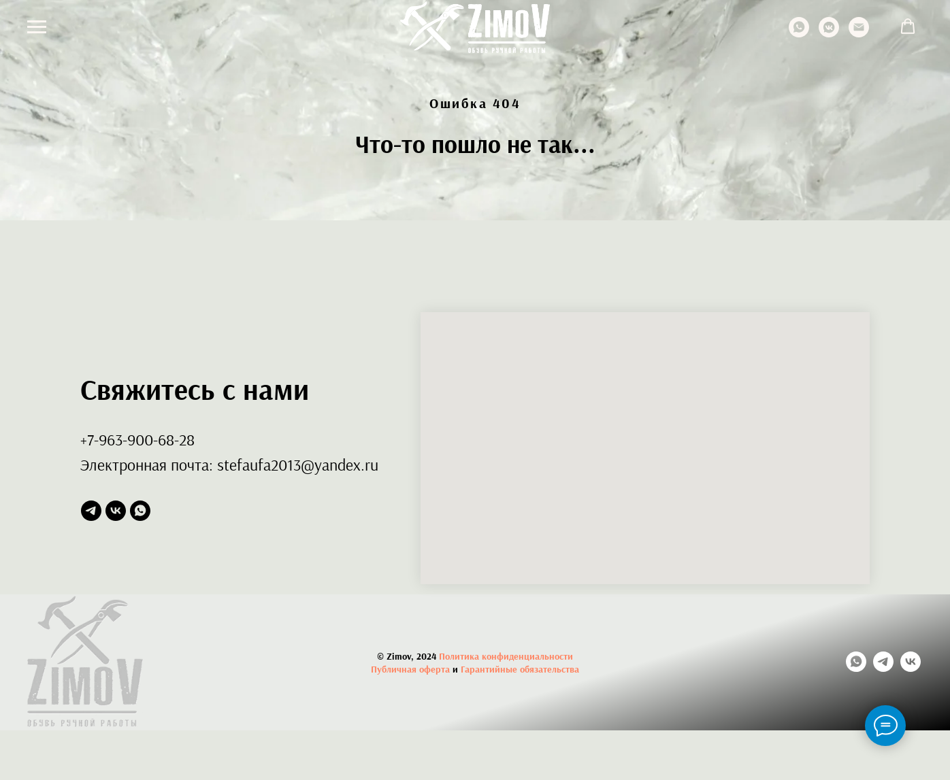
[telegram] (91, 511)
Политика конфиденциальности (506, 656)
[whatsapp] (799, 33)
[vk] (115, 511)
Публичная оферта (410, 669)
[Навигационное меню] (36, 27)
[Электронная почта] (859, 33)
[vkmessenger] (829, 33)
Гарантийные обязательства (520, 669)
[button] (908, 26)
